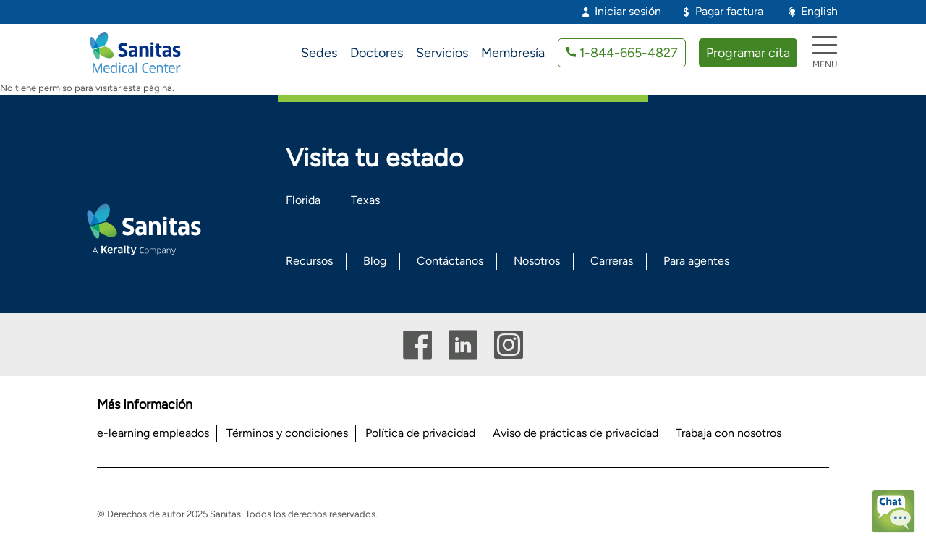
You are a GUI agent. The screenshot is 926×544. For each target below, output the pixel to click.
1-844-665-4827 (628, 53)
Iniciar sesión (628, 11)
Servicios (442, 52)
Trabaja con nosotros (728, 433)
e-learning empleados (153, 433)
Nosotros (537, 261)
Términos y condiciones (287, 433)
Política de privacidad (420, 433)
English (819, 11)
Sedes (319, 52)
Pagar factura (729, 11)
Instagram (508, 344)
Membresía (513, 52)
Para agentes (696, 261)
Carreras (611, 261)
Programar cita (748, 53)
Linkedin (463, 344)
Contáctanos (450, 261)
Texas (365, 200)
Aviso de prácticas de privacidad (575, 433)
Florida (303, 200)
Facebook (417, 344)
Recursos (309, 261)
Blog (374, 261)
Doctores (376, 52)
